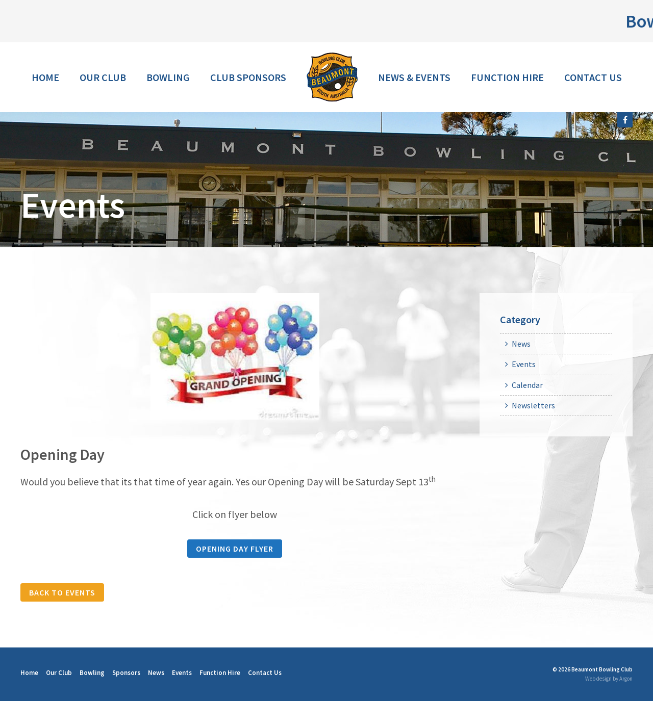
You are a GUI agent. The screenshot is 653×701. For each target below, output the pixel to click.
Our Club (103, 77)
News (521, 344)
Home (45, 77)
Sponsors (126, 672)
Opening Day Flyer (234, 548)
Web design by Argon (609, 678)
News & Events (414, 77)
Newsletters (533, 405)
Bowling (168, 77)
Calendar (527, 385)
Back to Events (62, 592)
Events (524, 364)
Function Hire (507, 77)
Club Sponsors (248, 77)
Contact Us (593, 77)
